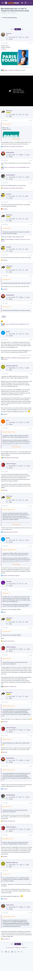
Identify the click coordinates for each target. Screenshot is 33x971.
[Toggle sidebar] (28, 3)
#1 (31, 43)
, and (13, 146)
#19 (31, 702)
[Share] (29, 43)
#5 (31, 202)
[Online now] (4, 178)
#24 (31, 870)
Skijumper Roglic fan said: (8, 432)
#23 (31, 835)
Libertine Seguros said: (8, 509)
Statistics (3, 49)
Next (18, 29)
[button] (2, 2)
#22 (31, 803)
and (11, 457)
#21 (31, 766)
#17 (31, 628)
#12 (31, 428)
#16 (31, 589)
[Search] (30, 3)
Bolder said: (5, 593)
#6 (31, 224)
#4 (31, 183)
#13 (31, 471)
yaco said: (4, 874)
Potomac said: (6, 124)
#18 (31, 655)
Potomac (4, 13)
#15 (31, 546)
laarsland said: (6, 631)
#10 (31, 339)
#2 (31, 120)
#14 (31, 506)
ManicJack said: (6, 658)
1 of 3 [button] (11, 29)
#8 (31, 276)
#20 (31, 735)
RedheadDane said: (7, 838)
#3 (31, 160)
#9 (31, 303)
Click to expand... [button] (16, 139)
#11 (31, 374)
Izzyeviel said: (5, 228)
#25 (31, 913)
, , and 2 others (15, 70)
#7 (31, 255)
